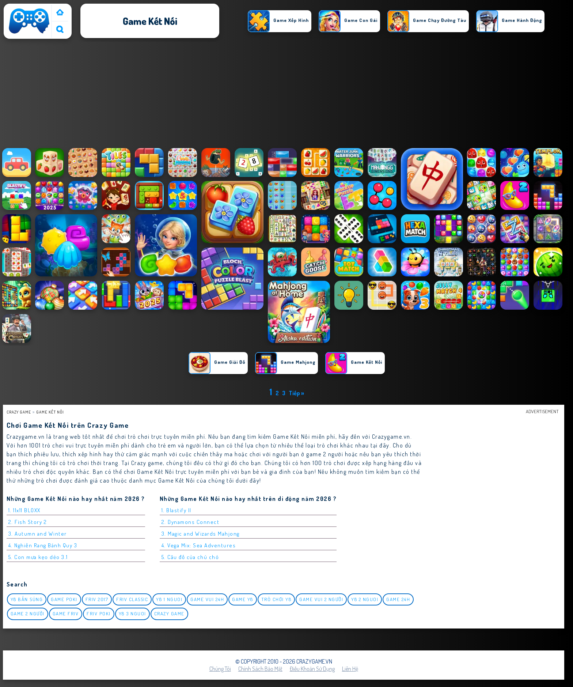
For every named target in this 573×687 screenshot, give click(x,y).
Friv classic (132, 599)
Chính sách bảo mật (260, 668)
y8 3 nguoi (132, 613)
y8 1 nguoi (169, 599)
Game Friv (66, 613)
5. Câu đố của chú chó (190, 557)
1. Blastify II (176, 510)
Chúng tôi (220, 668)
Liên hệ (350, 668)
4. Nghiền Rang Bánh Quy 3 (42, 545)
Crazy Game (19, 412)
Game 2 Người (28, 613)
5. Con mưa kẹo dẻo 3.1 (38, 557)
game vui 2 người (321, 599)
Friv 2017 (97, 599)
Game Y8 (242, 599)
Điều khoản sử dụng (312, 668)
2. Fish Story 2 (27, 521)
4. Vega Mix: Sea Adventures (199, 545)
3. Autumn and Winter (37, 533)
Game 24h (398, 599)
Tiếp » (296, 393)
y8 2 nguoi (364, 599)
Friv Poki (99, 613)
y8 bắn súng (27, 599)
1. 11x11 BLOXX (24, 510)
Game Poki (64, 599)
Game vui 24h (207, 599)
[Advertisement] (286, 95)
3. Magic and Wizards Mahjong (201, 533)
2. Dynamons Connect (191, 521)
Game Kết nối (50, 412)
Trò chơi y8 (276, 599)
